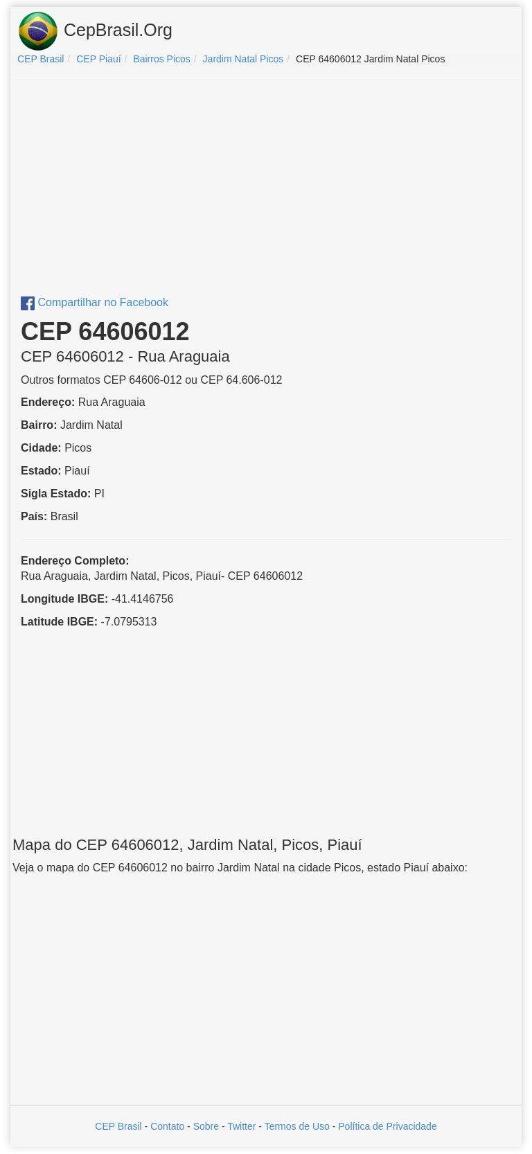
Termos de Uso (297, 1126)
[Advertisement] (266, 191)
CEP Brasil (118, 1126)
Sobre (206, 1126)
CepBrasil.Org (94, 31)
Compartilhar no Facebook (94, 302)
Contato (167, 1126)
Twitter (241, 1126)
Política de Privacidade (387, 1126)
